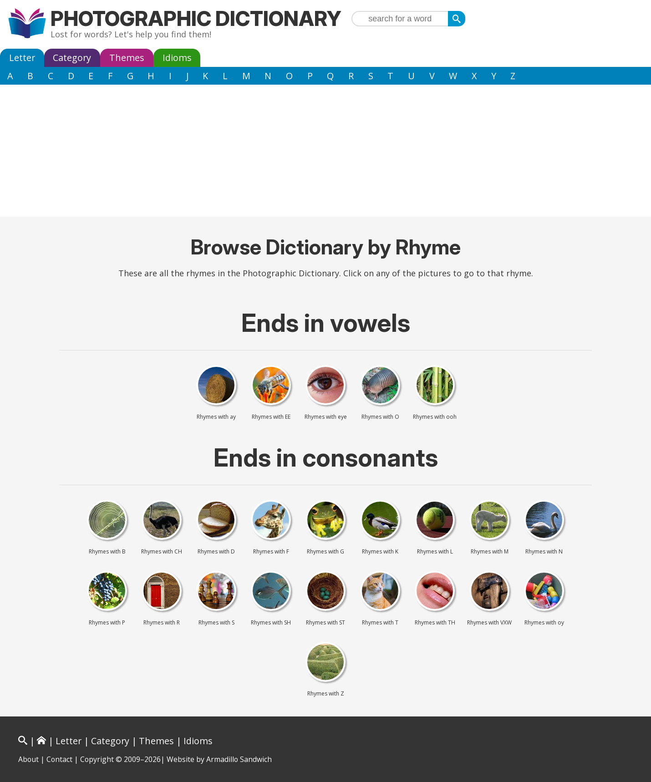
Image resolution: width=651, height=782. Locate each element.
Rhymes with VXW (489, 622)
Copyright (97, 759)
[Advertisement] (325, 153)
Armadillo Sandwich (239, 759)
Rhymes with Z (325, 693)
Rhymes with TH (435, 622)
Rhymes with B (107, 551)
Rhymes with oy (544, 622)
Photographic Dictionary (196, 18)
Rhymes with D (216, 551)
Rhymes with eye (326, 417)
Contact (59, 759)
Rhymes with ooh (435, 417)
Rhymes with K (380, 551)
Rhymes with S (216, 622)
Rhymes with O (380, 417)
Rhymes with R (161, 622)
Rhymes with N (544, 551)
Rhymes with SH (271, 622)
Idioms (177, 57)
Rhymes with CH (161, 551)
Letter (22, 57)
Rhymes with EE (271, 417)
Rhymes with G (325, 551)
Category (72, 57)
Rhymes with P (107, 622)
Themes (126, 57)
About (28, 759)
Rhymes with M (490, 551)
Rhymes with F (271, 551)
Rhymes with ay (216, 417)
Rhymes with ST (325, 622)
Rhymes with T (380, 622)
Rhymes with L (435, 551)
